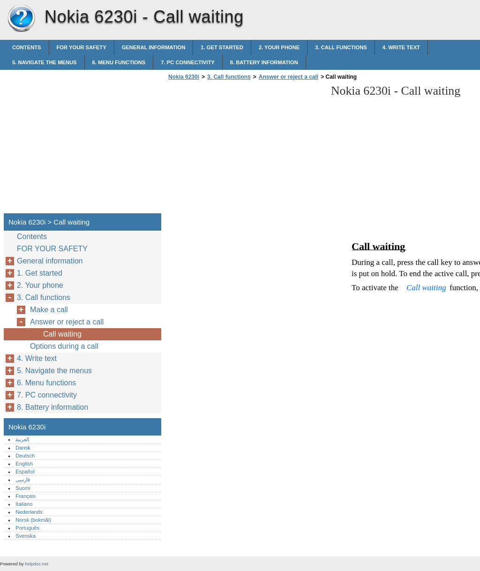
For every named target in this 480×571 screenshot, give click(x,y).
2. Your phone (279, 47)
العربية (22, 439)
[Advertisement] (244, 149)
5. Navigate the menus (44, 62)
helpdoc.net (36, 563)
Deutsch (25, 455)
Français (25, 496)
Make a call (49, 310)
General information (154, 47)
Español (24, 471)
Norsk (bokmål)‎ (33, 520)
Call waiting (62, 334)
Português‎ (27, 528)
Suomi (22, 488)
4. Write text (401, 47)
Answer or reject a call (288, 77)
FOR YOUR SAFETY (81, 47)
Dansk (22, 448)
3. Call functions (341, 47)
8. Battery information (264, 62)
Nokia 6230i (21, 19)
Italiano (23, 504)
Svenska (25, 536)
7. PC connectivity (187, 62)
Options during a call (64, 346)
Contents (26, 47)
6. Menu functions (119, 62)
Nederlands (28, 512)
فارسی (22, 479)
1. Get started (222, 47)
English (24, 463)
